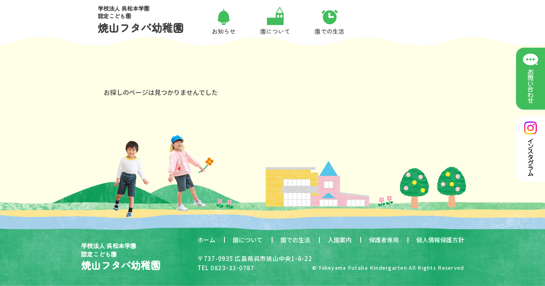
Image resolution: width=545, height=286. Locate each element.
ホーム (206, 240)
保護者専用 (384, 240)
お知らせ (224, 31)
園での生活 (295, 240)
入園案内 (340, 240)
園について (248, 240)
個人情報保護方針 (440, 240)
